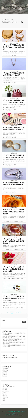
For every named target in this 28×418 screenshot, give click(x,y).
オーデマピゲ (6, 391)
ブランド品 (11, 55)
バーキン (5, 394)
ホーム (4, 19)
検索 (4, 320)
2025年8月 (5, 373)
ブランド (6, 55)
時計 (4, 398)
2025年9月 (5, 371)
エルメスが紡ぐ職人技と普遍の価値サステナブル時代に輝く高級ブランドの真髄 (14, 339)
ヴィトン (6, 82)
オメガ (4, 392)
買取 (15, 55)
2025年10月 (5, 370)
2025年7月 (5, 374)
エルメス (5, 389)
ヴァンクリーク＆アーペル (9, 221)
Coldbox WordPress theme (11, 414)
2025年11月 (5, 368)
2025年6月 (5, 376)
